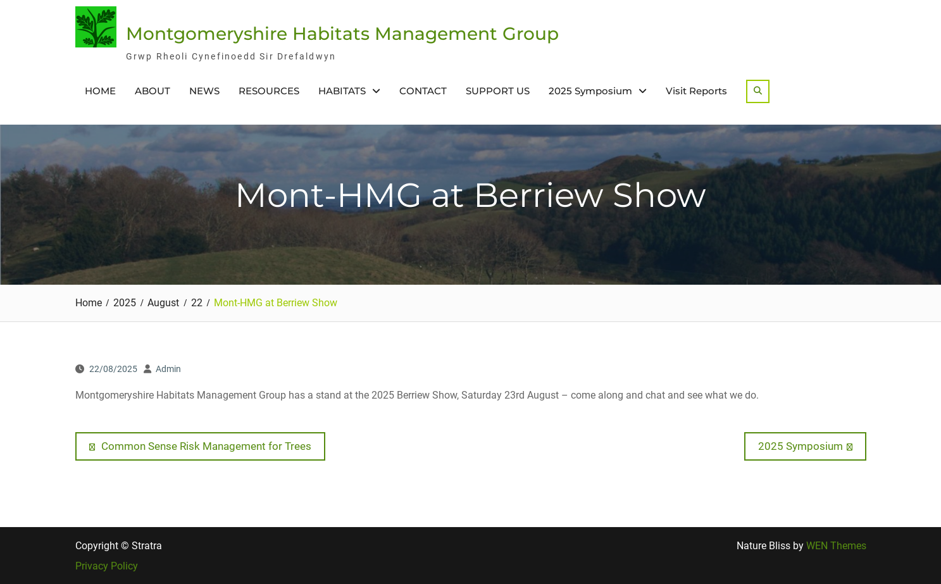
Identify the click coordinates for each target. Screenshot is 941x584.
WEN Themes (836, 546)
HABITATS (342, 91)
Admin (168, 369)
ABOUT (152, 91)
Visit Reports (696, 91)
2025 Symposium (590, 91)
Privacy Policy (106, 566)
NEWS (204, 91)
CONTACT (423, 91)
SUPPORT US (498, 91)
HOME (100, 91)
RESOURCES (269, 91)
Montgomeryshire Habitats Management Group (342, 33)
